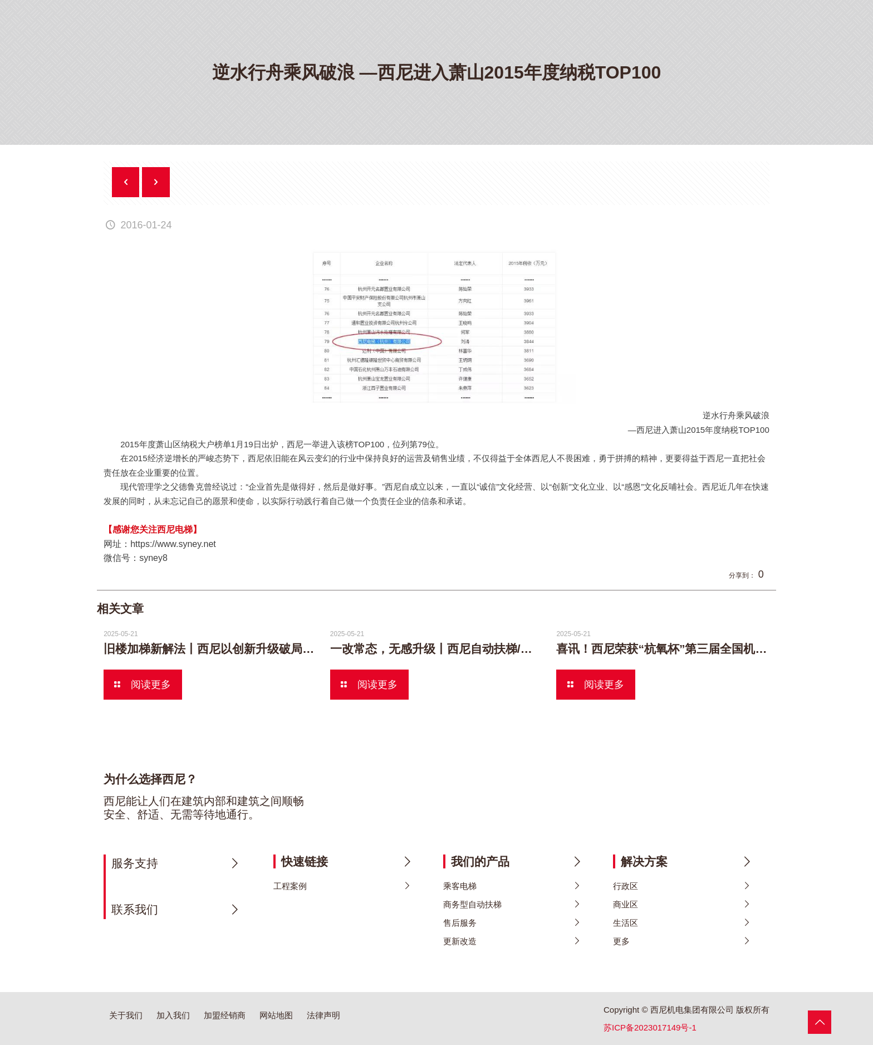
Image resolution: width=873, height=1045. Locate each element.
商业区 (625, 904)
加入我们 (173, 1015)
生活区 (625, 922)
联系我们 (134, 909)
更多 (621, 941)
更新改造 (460, 941)
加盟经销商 (225, 1015)
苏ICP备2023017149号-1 (650, 1027)
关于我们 (126, 1015)
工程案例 (290, 886)
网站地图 (276, 1015)
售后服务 (460, 922)
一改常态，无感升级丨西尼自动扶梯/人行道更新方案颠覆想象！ (495, 648)
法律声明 (323, 1015)
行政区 (625, 886)
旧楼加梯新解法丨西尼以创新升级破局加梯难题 (226, 648)
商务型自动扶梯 (472, 904)
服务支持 (134, 863)
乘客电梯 (460, 886)
